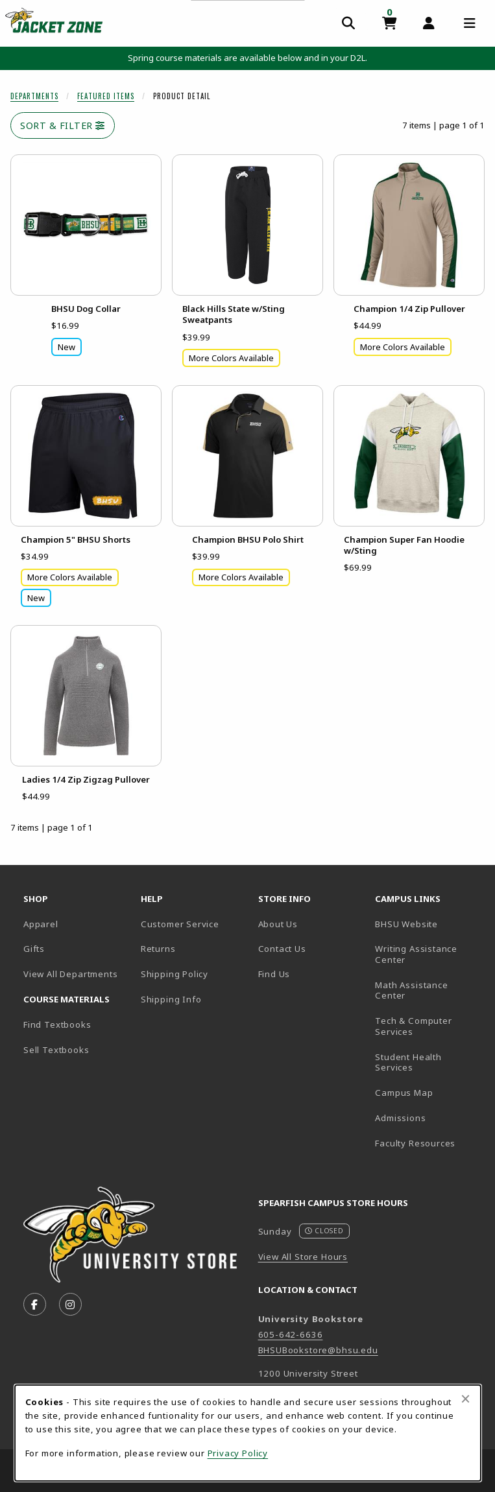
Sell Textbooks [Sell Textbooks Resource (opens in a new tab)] (56, 1050)
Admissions (428, 1117)
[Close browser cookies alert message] (465, 1398)
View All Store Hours (303, 1256)
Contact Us (282, 948)
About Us (278, 924)
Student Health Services (428, 1062)
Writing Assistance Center (428, 954)
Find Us (311, 973)
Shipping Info (171, 999)
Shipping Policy (174, 974)
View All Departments (70, 974)
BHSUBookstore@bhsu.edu (318, 1350)
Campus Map (428, 1092)
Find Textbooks (57, 1024)
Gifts (34, 948)
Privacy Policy (238, 1453)
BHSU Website (428, 924)
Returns (158, 948)
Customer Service (180, 924)
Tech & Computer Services (428, 1026)
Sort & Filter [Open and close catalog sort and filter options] (62, 125)
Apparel (40, 924)
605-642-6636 (290, 1334)
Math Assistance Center (428, 990)
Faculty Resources (428, 1143)
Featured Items (105, 96)
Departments (34, 96)
